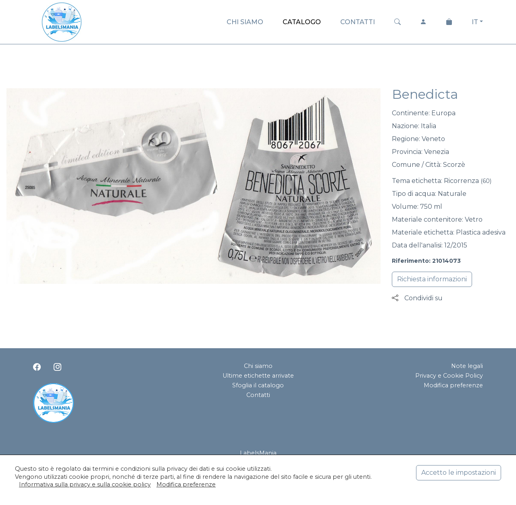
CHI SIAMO (245, 22)
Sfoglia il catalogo (258, 385)
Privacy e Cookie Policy (449, 375)
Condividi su (417, 298)
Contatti (258, 395)
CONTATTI (357, 22)
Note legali (467, 366)
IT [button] (475, 22)
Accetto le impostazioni (458, 472)
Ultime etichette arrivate (258, 375)
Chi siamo (258, 366)
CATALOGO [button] (302, 22)
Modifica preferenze (453, 385)
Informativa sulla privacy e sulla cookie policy (85, 484)
